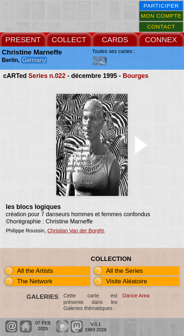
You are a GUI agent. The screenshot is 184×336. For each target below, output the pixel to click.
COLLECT (69, 39)
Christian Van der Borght (75, 231)
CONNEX (161, 39)
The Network (34, 281)
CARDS (115, 39)
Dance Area (135, 295)
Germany (34, 60)
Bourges (135, 75)
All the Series (124, 270)
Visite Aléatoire (126, 281)
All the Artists (35, 270)
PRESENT (23, 39)
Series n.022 (47, 75)
